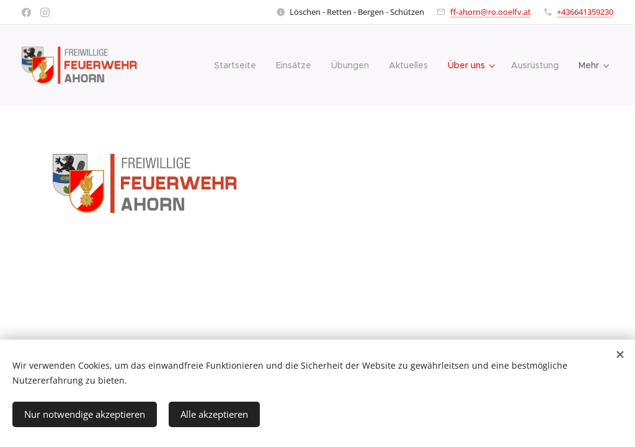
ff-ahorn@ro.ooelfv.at (490, 11)
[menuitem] (238, 65)
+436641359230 (585, 11)
